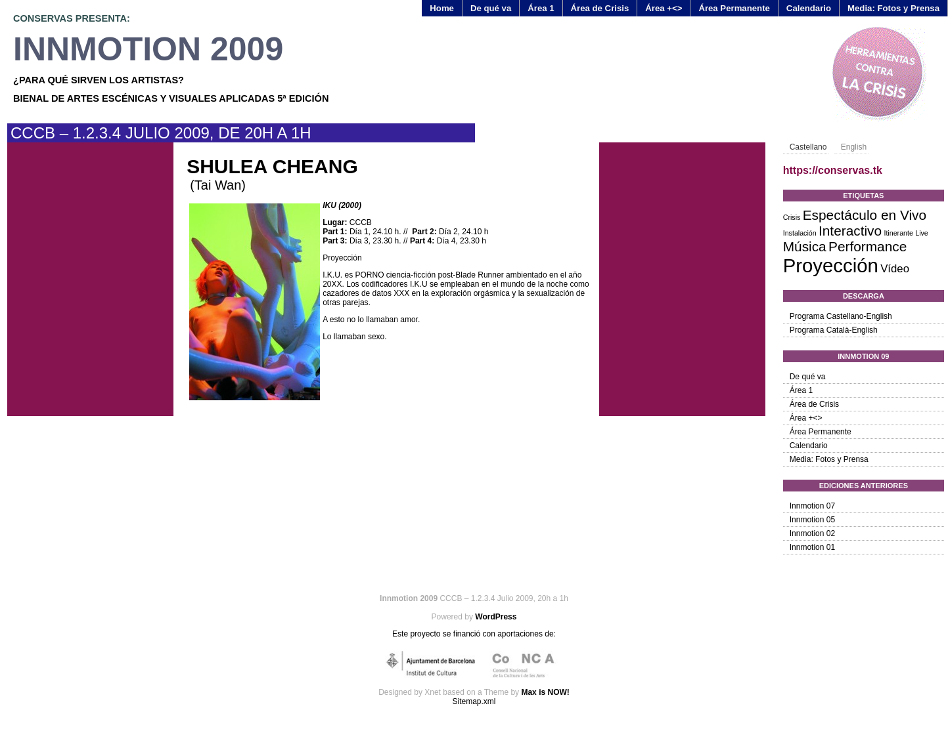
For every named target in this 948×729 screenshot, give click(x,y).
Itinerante (898, 233)
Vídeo (894, 268)
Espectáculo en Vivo (864, 214)
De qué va (490, 8)
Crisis (792, 217)
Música (804, 246)
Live (921, 233)
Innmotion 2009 (148, 49)
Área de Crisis (600, 8)
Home (442, 8)
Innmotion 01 (812, 547)
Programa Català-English (834, 330)
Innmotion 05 (812, 519)
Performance (867, 246)
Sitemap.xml (473, 701)
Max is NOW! (545, 692)
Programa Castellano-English (841, 316)
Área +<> (663, 8)
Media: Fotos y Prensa (893, 8)
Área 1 (541, 8)
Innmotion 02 (812, 533)
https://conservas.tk (832, 170)
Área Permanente (733, 8)
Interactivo (850, 230)
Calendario (808, 8)
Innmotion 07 (812, 505)
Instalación (800, 233)
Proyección (830, 265)
